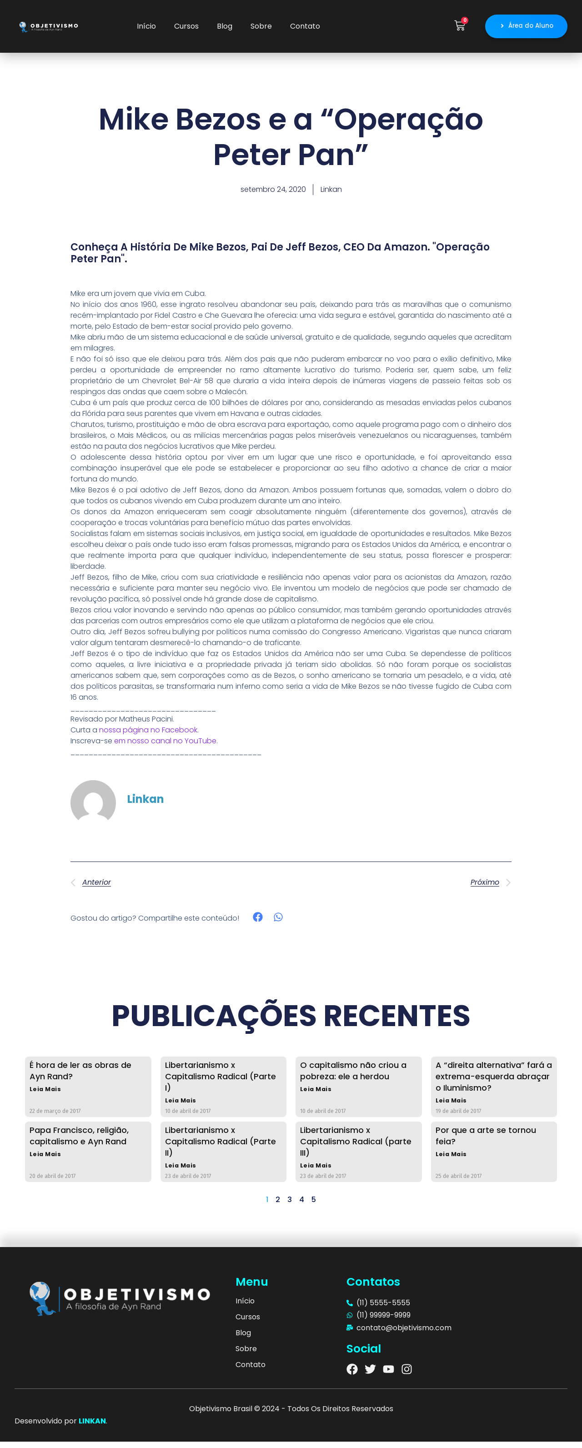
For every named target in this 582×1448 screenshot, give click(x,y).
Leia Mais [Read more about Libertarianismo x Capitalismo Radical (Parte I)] (181, 1104)
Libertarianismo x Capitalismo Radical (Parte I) (220, 1079)
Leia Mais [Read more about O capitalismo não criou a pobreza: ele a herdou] (316, 1093)
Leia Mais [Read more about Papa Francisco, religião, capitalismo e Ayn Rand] (46, 1160)
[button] (258, 919)
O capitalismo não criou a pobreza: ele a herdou (353, 1073)
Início (146, 27)
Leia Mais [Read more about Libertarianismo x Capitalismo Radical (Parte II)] (181, 1171)
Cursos (186, 27)
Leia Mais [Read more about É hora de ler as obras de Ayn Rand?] (46, 1093)
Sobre (261, 27)
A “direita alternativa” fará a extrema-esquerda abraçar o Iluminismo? (494, 1079)
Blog (224, 27)
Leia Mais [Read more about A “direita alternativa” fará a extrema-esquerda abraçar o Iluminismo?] (452, 1104)
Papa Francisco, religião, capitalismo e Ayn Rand (79, 1140)
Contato (305, 27)
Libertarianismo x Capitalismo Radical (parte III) (355, 1146)
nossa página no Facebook (148, 732)
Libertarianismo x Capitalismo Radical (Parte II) (220, 1146)
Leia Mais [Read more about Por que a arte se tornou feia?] (452, 1160)
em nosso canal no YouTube (165, 743)
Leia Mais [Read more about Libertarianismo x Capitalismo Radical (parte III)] (316, 1171)
